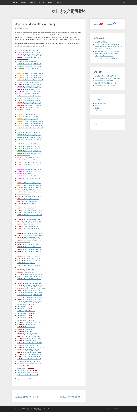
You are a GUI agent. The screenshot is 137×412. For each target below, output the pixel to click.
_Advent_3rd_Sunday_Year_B (30, 123)
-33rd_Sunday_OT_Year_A (29, 135)
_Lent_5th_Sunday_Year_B (29, 87)
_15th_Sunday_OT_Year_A (29, 187)
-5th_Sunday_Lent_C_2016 (29, 350)
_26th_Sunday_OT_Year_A (29, 153)
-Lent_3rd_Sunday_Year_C (29, 354)
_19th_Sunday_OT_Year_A (29, 176)
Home (15, 2)
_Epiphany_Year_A (26, 263)
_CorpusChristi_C (26, 324)
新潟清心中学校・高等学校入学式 (105, 76)
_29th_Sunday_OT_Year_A (29, 146)
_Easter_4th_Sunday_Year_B (30, 75)
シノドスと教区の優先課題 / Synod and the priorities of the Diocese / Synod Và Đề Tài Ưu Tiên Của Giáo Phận (108, 47)
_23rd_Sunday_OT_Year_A (29, 162)
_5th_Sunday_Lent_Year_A (29, 228)
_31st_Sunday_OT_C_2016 (29, 292)
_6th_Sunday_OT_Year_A (29, 249)
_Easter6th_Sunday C (27, 334)
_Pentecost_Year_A (26, 203)
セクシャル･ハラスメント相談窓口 (106, 58)
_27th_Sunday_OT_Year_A (29, 151)
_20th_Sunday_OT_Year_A (29, 171)
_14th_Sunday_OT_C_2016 (29, 322)
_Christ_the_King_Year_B (28, 50)
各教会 (50, 2)
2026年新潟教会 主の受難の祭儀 (105, 85)
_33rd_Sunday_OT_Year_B (29, 52)
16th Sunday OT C (26, 318)
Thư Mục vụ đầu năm (106, 56)
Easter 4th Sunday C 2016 (29, 338)
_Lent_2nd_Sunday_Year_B (29, 93)
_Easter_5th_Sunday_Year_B (30, 73)
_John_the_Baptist (26, 61)
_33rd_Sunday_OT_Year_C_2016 (31, 288)
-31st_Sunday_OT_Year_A (29, 139)
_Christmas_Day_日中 (27, 116)
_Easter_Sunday (25, 224)
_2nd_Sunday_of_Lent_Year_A (30, 235)
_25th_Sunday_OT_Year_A (29, 157)
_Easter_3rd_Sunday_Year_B (30, 77)
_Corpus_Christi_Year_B (28, 68)
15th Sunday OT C (26, 320)
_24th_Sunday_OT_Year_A (29, 160)
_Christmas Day (25, 270)
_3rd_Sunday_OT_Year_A (28, 258)
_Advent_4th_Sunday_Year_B (30, 121)
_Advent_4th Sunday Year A (29, 274)
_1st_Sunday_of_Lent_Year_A (29, 233)
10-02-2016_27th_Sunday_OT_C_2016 (29, 302)
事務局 (32, 2)
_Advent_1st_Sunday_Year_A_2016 (32, 283)
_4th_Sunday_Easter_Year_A (29, 215)
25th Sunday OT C (26, 306)
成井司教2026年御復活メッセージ (105, 83)
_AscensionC (24, 331)
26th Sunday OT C (26, 304)
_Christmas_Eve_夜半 (27, 119)
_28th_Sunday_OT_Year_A (29, 148)
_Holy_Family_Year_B (27, 114)
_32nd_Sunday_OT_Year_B (29, 55)
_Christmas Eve (25, 272)
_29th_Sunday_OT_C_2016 (29, 297)
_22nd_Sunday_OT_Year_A (29, 164)
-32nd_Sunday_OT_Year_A (29, 137)
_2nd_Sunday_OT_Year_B (29, 107)
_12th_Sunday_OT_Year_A (29, 196)
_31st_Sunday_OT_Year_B (29, 57)
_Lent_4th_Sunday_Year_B (29, 89)
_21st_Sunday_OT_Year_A (29, 169)
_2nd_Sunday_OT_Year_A (28, 260)
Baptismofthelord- (25, 368)
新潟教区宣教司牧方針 (102, 42)
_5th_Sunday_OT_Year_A (29, 251)
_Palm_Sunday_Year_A (27, 226)
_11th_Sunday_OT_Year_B (29, 64)
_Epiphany (24, 109)
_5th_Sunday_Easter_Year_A (29, 212)
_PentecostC (24, 329)
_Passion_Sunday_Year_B (29, 84)
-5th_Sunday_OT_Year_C (28, 361)
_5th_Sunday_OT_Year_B (28, 100)
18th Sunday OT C (26, 313)
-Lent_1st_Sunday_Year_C (29, 359)
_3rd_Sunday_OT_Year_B (29, 105)
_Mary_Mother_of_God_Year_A (30, 265)
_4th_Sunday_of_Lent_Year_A (30, 240)
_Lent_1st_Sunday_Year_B (29, 96)
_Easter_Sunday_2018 (28, 82)
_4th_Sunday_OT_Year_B (29, 103)
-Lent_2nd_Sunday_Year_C (29, 356)
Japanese (59, 2)
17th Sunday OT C (26, 315)
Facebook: (109, 24)
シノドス (41, 2)
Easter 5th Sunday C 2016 (29, 336)
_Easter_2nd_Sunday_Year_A (29, 221)
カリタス (97, 105)
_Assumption (24, 173)
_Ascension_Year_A (26, 208)
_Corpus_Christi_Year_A (28, 199)
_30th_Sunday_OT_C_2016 (29, 295)
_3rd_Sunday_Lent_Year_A (29, 237)
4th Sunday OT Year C (27, 375)
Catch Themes (117, 409)
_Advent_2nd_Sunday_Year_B (30, 125)
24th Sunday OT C (26, 308)
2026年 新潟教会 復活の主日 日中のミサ (108, 78)
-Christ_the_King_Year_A (28, 132)
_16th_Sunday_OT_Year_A (29, 185)
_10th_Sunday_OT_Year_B (29, 66)
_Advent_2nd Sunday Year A (29, 279)
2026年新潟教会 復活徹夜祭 (104, 80)
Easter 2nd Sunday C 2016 (29, 343)
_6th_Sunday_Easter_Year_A (29, 210)
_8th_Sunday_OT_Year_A (29, 244)
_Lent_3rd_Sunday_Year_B (29, 91)
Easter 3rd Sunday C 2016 (29, 340)
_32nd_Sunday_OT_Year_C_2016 (31, 290)
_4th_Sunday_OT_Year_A (28, 256)
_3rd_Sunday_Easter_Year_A (29, 219)
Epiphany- (23, 366)
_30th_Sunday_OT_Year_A (29, 144)
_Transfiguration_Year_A (28, 178)
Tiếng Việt (98, 110)
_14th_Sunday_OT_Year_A (29, 189)
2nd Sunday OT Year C (27, 370)
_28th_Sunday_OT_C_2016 (29, 299)
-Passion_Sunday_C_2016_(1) (30, 347)
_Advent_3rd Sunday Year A (29, 276)
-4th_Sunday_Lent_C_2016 (29, 352)
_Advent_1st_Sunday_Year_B (30, 128)
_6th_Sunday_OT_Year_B (28, 98)
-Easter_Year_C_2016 (27, 345)
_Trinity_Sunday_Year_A (28, 201)
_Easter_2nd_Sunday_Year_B (30, 80)
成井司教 (24, 2)
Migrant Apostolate (22, 379)
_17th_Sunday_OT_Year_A (29, 183)
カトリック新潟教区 (68, 11)
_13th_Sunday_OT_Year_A (29, 192)
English (97, 108)
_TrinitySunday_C (26, 327)
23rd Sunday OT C (26, 311)
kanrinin (27, 28)
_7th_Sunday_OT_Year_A (29, 247)
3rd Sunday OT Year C (27, 372)
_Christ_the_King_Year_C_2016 (30, 286)
